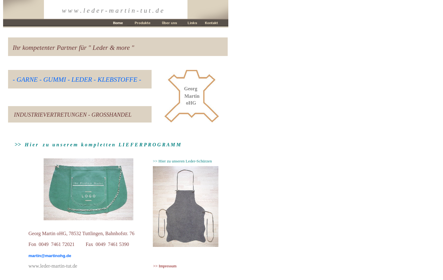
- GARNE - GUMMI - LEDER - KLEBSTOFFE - (77, 79)
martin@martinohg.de (49, 255)
